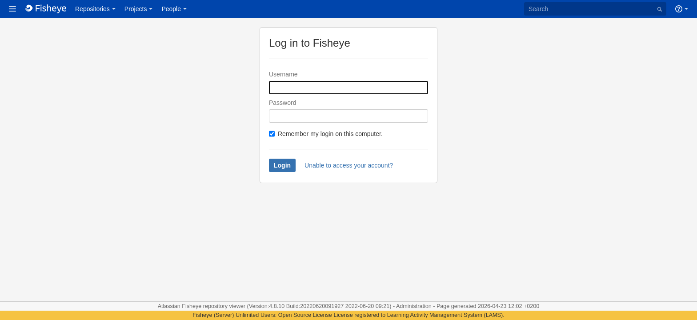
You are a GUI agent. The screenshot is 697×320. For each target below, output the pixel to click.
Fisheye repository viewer (214, 306)
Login (282, 165)
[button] (12, 9)
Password (282, 102)
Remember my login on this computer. (330, 133)
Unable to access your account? (348, 165)
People (171, 8)
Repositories (92, 8)
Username (283, 74)
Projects (135, 8)
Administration (414, 306)
